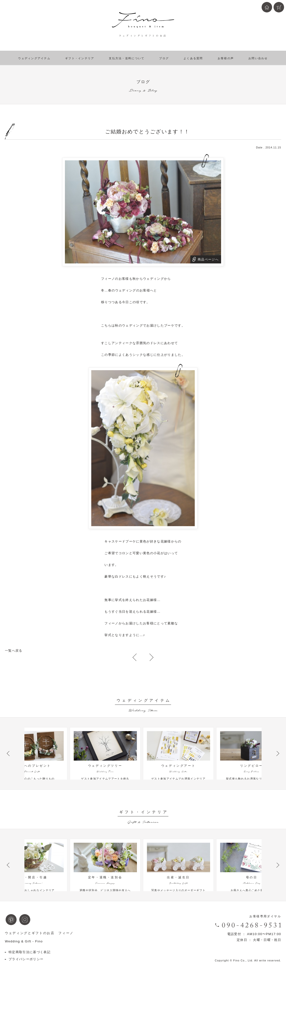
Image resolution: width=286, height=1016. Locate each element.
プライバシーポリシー (26, 982)
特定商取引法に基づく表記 (30, 975)
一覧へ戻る (13, 650)
